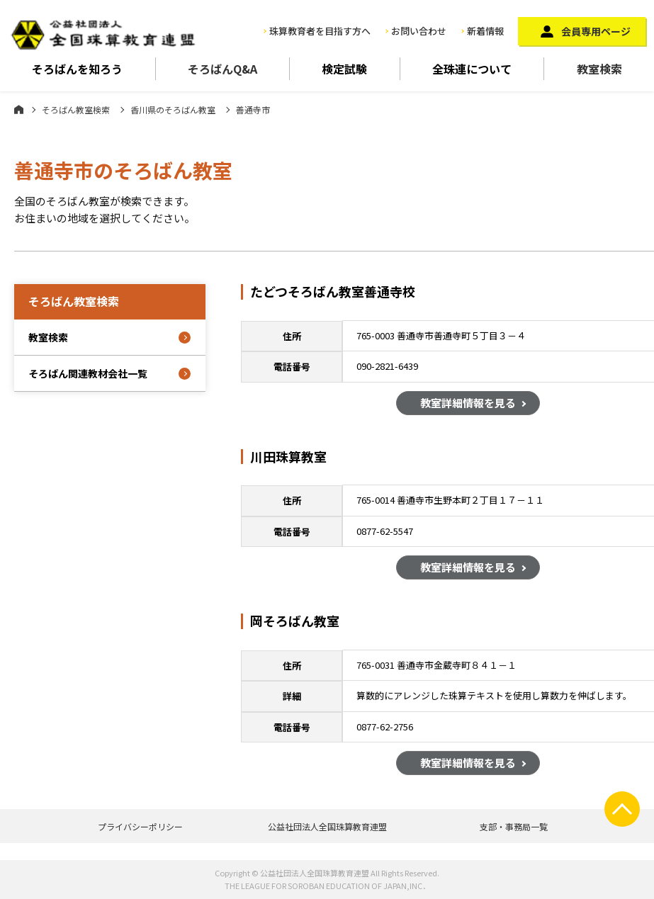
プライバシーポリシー (140, 826)
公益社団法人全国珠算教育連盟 (327, 826)
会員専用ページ (596, 31)
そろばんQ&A (222, 68)
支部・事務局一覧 (514, 826)
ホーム (18, 109)
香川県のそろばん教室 (172, 109)
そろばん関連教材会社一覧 (87, 373)
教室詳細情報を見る (468, 404)
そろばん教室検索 (76, 109)
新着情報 (485, 31)
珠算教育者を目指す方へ (320, 31)
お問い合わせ (418, 31)
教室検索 (599, 68)
